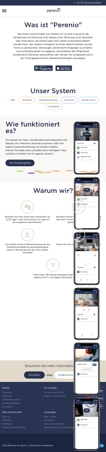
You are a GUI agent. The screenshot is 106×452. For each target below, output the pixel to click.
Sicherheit (6, 396)
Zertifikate (7, 424)
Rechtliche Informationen (14, 427)
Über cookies (50, 417)
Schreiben (34, 375)
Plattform (6, 420)
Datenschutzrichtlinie (54, 424)
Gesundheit (7, 407)
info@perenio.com (68, 375)
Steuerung (7, 392)
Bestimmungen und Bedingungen (59, 427)
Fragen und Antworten (54, 396)
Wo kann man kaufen (54, 392)
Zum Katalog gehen (20, 163)
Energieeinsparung (11, 403)
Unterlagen (49, 420)
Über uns (6, 417)
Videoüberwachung (11, 399)
